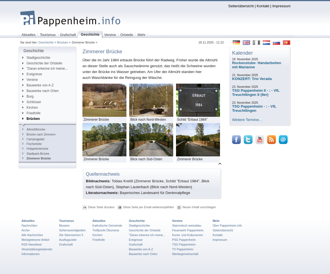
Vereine (30, 80)
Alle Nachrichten (32, 235)
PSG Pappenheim (184, 239)
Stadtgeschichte (36, 58)
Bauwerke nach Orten (40, 91)
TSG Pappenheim (183, 244)
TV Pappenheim (182, 249)
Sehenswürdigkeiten (72, 230)
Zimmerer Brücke (36, 158)
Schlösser (31, 102)
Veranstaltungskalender (36, 249)
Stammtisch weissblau (186, 225)
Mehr (215, 220)
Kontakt (263, 6)
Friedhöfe (31, 113)
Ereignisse (32, 74)
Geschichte (45, 42)
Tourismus (66, 220)
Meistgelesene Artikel (35, 239)
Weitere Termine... (247, 120)
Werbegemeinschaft (185, 254)
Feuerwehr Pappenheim (188, 230)
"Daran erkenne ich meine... (45, 69)
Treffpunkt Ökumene (105, 230)
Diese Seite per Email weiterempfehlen (148, 207)
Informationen (30, 254)
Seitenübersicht (241, 6)
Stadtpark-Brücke (35, 153)
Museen (64, 225)
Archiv (25, 230)
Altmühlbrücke (33, 129)
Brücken (62, 42)
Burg (27, 96)
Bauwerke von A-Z (38, 85)
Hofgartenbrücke (35, 148)
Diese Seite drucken (101, 207)
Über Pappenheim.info (227, 225)
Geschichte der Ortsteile (42, 63)
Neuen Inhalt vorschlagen (199, 207)
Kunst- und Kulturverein (187, 235)
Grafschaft (66, 244)
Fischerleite (31, 144)
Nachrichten (29, 225)
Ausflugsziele (68, 239)
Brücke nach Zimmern (38, 134)
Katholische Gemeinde (107, 225)
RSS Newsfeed (31, 244)
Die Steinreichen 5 (71, 235)
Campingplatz (33, 139)
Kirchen (30, 108)
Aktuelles (28, 220)
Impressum (281, 6)
